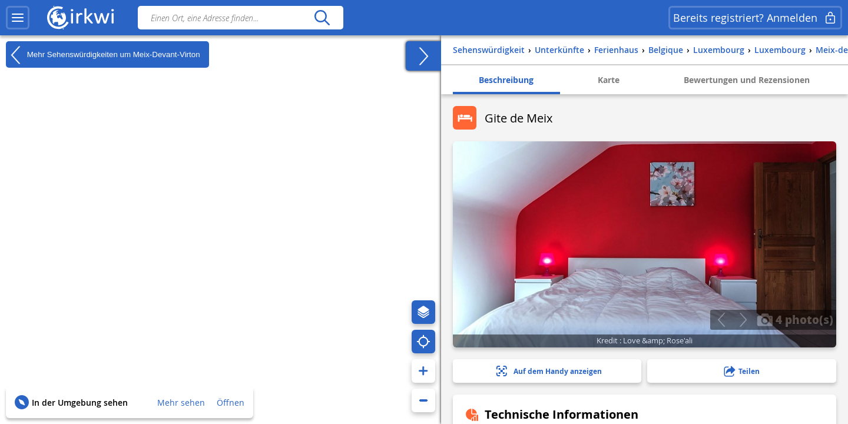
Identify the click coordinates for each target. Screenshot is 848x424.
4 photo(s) (795, 319)
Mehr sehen (181, 402)
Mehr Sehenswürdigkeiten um (103, 54)
